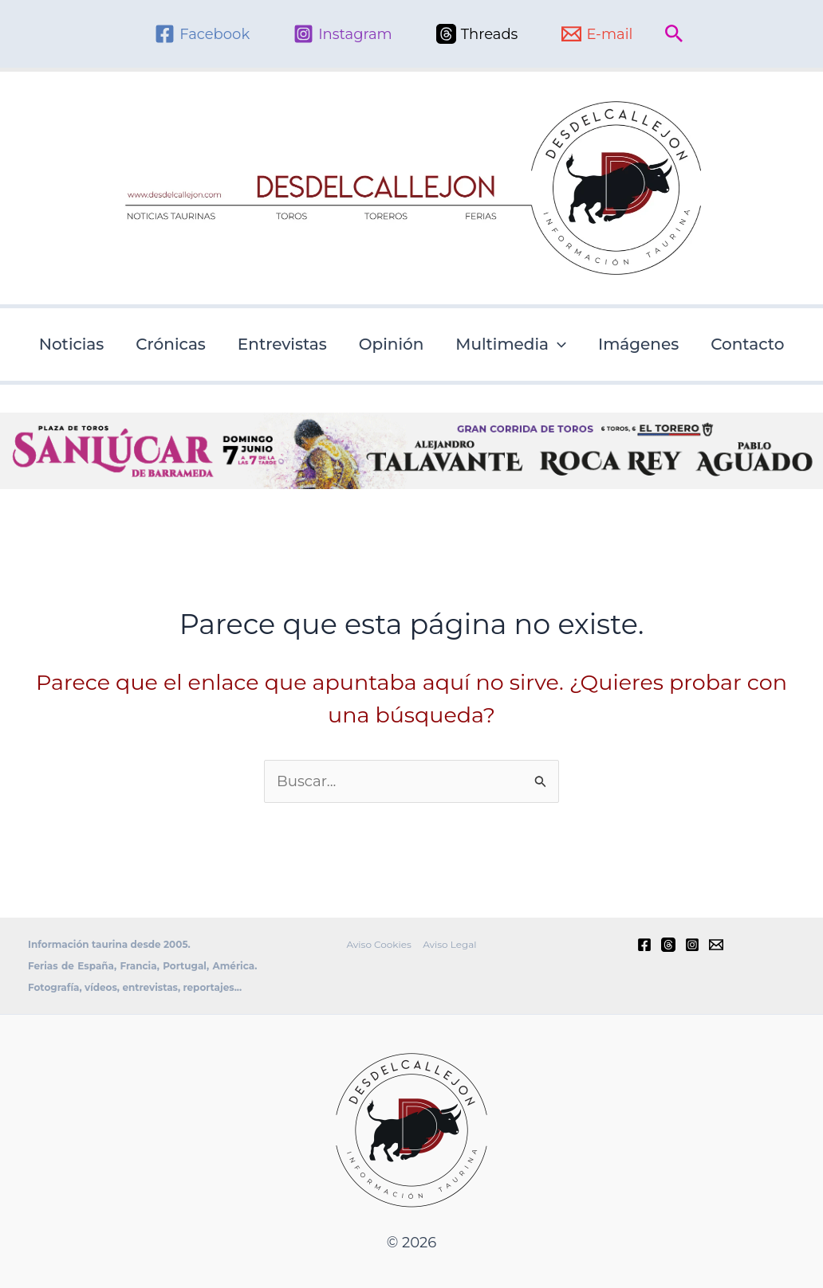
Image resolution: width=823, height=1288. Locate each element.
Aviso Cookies (380, 943)
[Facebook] (202, 34)
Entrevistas (282, 344)
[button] (674, 34)
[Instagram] (343, 34)
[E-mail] (596, 34)
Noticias (71, 344)
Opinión (391, 344)
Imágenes (638, 344)
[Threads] (477, 34)
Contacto (747, 344)
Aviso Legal (448, 943)
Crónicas (171, 344)
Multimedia (510, 344)
